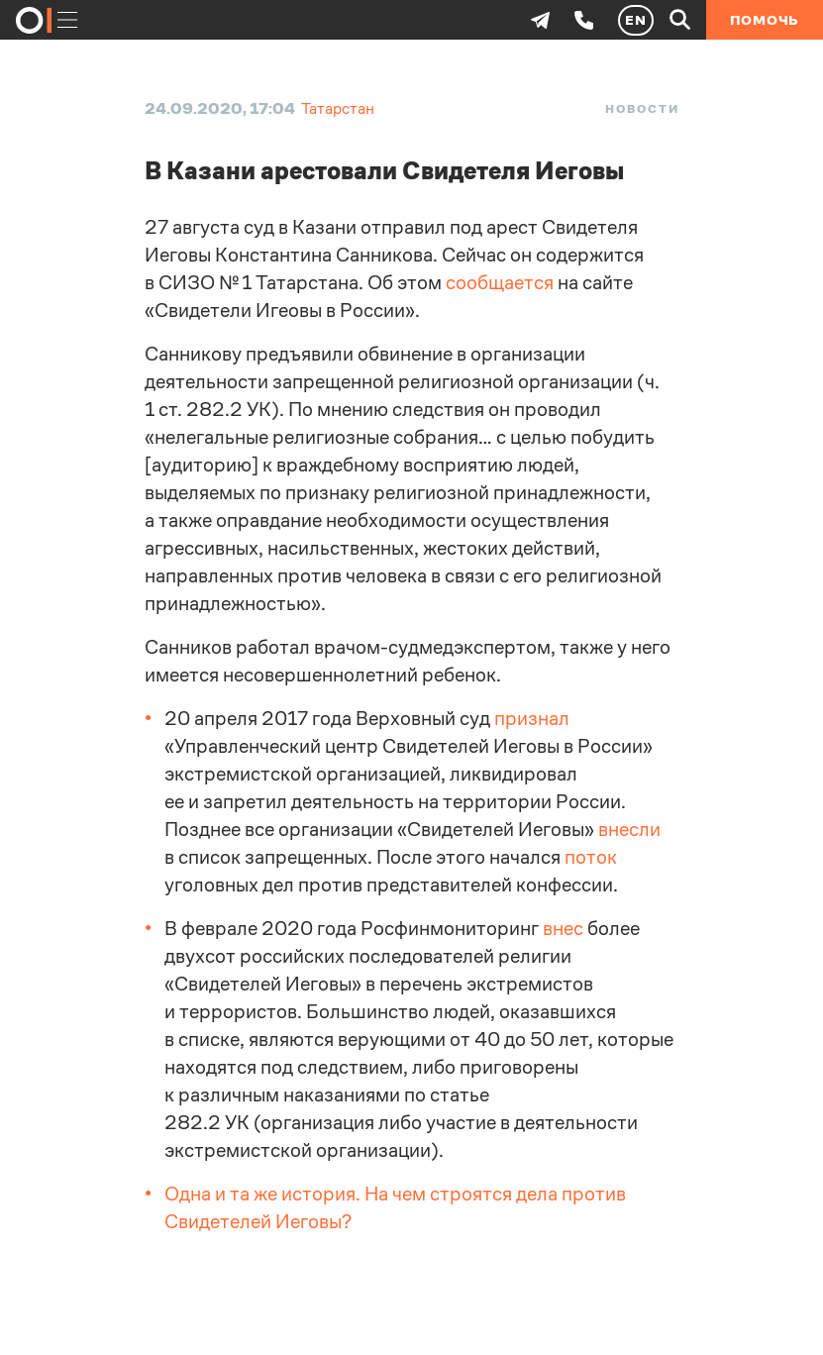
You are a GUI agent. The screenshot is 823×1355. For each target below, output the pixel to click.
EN (636, 20)
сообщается (500, 282)
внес (563, 928)
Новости (641, 109)
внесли (629, 829)
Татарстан (337, 108)
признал (531, 718)
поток (591, 857)
